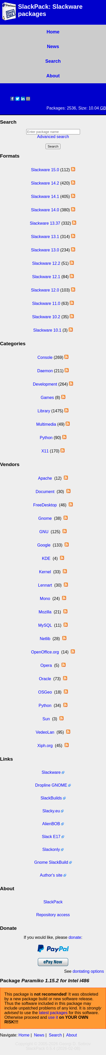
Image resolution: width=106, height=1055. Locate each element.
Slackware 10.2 (46, 317)
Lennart (45, 585)
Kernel (45, 572)
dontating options (88, 971)
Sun (46, 719)
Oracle (45, 679)
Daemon (45, 371)
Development (45, 384)
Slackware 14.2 (45, 183)
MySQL (45, 625)
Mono (45, 598)
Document (45, 491)
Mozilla (45, 612)
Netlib (45, 638)
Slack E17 (51, 836)
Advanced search (53, 136)
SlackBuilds (51, 798)
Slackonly (51, 849)
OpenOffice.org (45, 652)
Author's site (51, 875)
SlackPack (53, 902)
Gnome (45, 518)
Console (45, 357)
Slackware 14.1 (45, 196)
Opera (46, 665)
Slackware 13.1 (45, 236)
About (53, 75)
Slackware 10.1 (47, 330)
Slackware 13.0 (45, 250)
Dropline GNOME (51, 785)
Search (53, 61)
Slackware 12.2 (46, 263)
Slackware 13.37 (45, 223)
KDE (46, 558)
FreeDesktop (45, 505)
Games (47, 397)
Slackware (51, 772)
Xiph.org (45, 745)
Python (46, 437)
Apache (45, 478)
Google (44, 545)
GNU (44, 532)
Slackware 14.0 (45, 210)
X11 (45, 451)
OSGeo (45, 692)
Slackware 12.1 (46, 277)
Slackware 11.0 (46, 303)
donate (74, 937)
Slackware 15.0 (45, 170)
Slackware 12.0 (45, 290)
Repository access (53, 915)
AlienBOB (51, 824)
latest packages (53, 1013)
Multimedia (46, 424)
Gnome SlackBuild (51, 862)
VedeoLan (45, 732)
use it (53, 1017)
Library (44, 411)
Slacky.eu (51, 811)
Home (53, 31)
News (53, 46)
